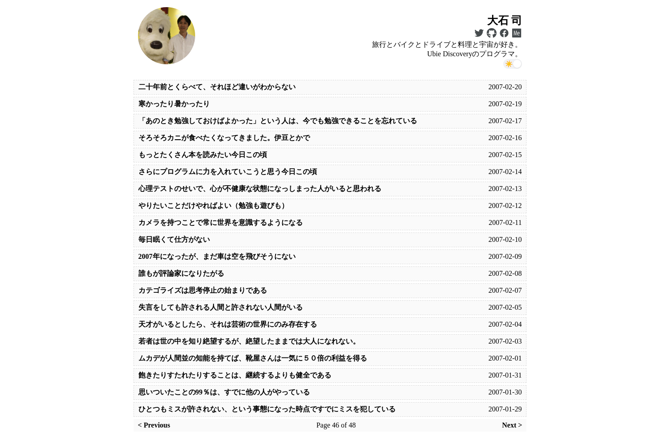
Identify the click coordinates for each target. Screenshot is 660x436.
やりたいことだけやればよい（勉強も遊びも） (213, 205)
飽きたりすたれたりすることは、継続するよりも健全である (234, 375)
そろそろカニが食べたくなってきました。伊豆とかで (224, 137)
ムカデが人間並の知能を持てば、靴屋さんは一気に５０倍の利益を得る (252, 358)
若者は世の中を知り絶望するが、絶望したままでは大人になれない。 (249, 341)
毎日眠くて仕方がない (174, 239)
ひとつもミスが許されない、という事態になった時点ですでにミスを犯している (267, 409)
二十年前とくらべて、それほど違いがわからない (217, 87)
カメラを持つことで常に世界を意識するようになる (220, 222)
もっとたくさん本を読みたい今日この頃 (202, 154)
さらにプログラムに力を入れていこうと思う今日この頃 (227, 171)
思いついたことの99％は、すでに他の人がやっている (224, 392)
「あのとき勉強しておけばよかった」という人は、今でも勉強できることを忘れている (277, 121)
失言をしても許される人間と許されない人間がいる (220, 307)
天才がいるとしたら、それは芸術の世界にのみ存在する (227, 324)
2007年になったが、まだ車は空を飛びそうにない (217, 256)
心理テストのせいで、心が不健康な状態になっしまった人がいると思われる (259, 188)
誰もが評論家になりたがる (181, 273)
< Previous (154, 425)
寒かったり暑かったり (174, 104)
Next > (512, 425)
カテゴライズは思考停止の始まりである (202, 290)
